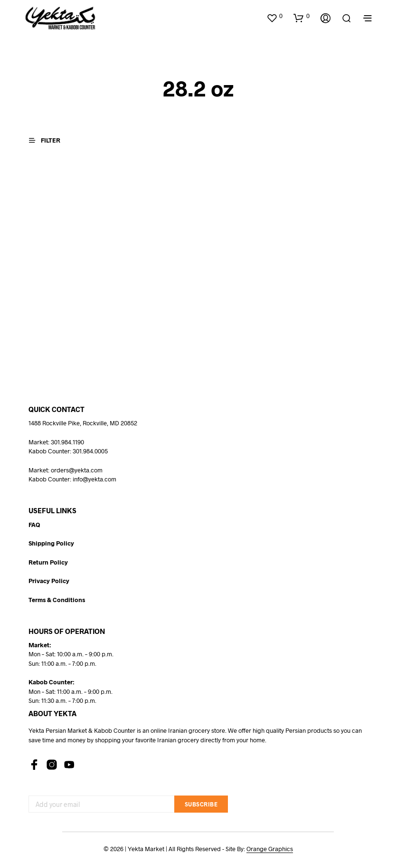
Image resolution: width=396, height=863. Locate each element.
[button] (274, 16)
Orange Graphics (269, 849)
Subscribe (201, 804)
